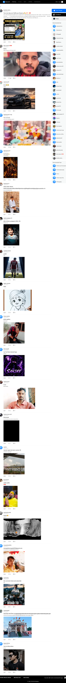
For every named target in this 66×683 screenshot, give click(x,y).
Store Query (26, 677)
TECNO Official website (5, 677)
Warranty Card (17, 677)
